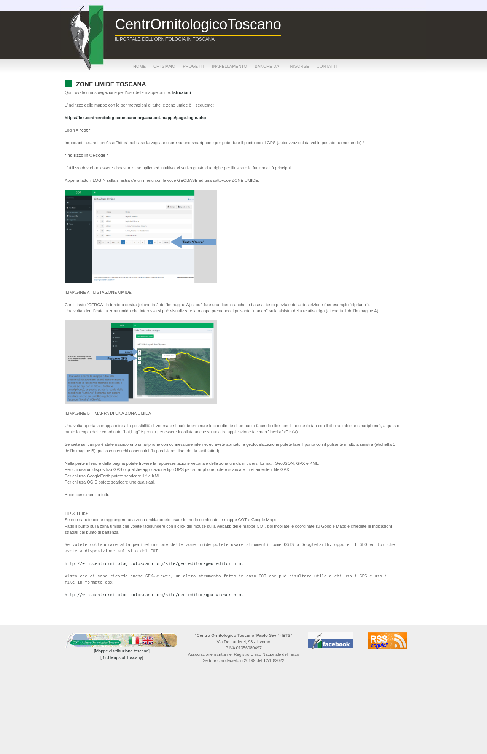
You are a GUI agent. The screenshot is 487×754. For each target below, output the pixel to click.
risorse (299, 66)
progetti (193, 66)
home (139, 66)
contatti (327, 66)
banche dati (268, 66)
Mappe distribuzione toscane (121, 651)
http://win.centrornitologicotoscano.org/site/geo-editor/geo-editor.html (154, 563)
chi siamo (164, 66)
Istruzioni (181, 92)
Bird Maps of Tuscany (122, 657)
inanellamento (229, 66)
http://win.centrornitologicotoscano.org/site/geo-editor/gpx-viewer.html (154, 594)
